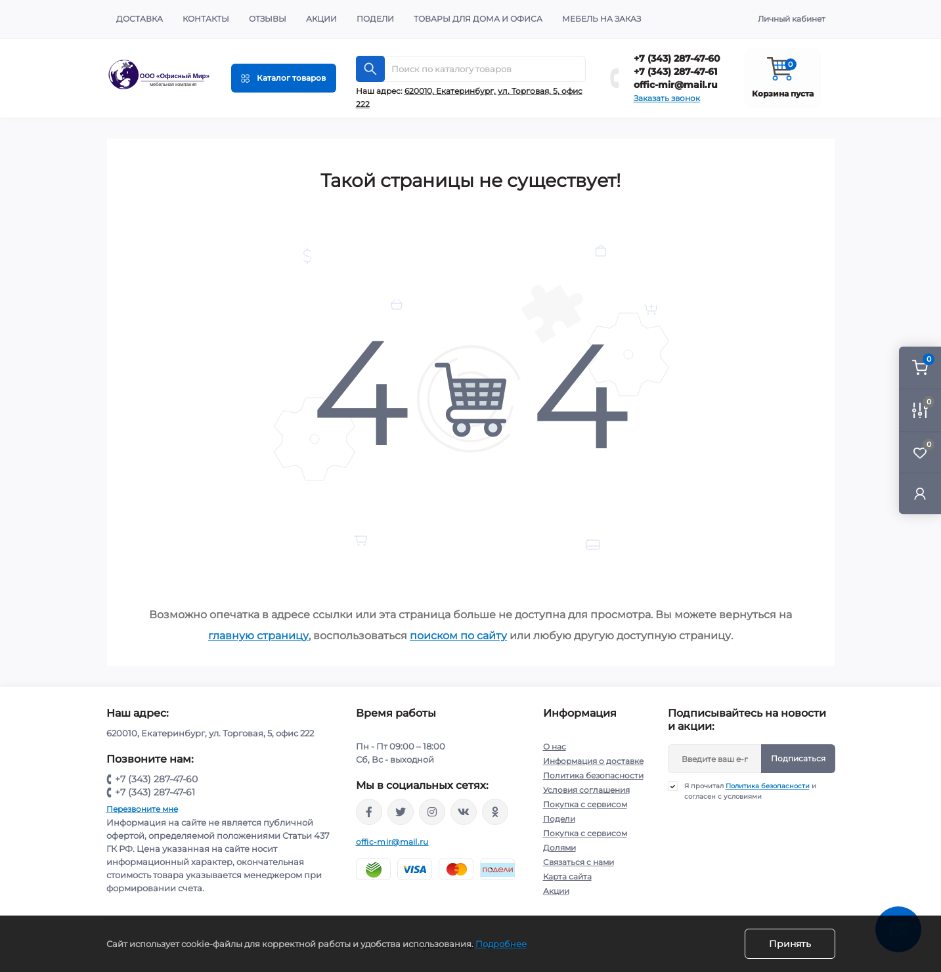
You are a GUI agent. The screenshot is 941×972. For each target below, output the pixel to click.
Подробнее (501, 944)
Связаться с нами (578, 862)
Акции (321, 19)
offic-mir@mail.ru (676, 85)
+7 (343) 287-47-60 (677, 58)
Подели (375, 19)
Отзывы (267, 19)
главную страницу (258, 635)
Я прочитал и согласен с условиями (750, 791)
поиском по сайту (458, 635)
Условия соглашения (586, 790)
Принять (790, 944)
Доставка (139, 19)
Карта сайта (567, 876)
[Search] (370, 69)
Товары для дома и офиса (478, 19)
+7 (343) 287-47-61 (675, 71)
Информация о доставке (593, 761)
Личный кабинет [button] (791, 19)
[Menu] (283, 78)
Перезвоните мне (142, 809)
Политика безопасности (593, 775)
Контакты (206, 19)
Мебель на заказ (601, 19)
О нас (554, 746)
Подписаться (798, 758)
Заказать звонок (667, 98)
